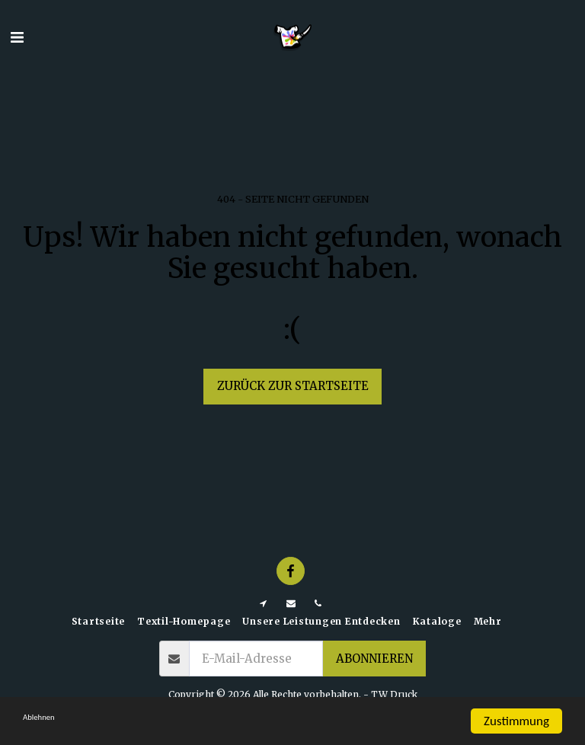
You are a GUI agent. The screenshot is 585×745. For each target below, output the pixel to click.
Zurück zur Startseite (293, 386)
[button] (17, 37)
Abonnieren (374, 658)
